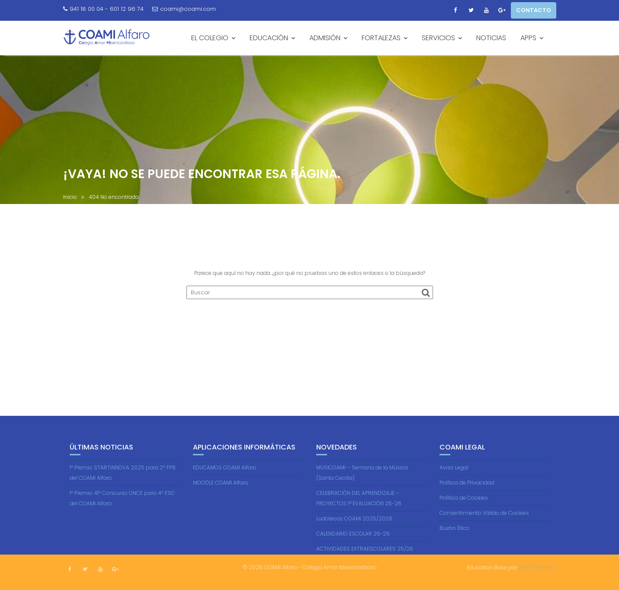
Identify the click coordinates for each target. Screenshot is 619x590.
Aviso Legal (453, 472)
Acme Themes (537, 567)
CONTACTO (533, 10)
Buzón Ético (454, 533)
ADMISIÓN (324, 38)
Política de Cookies (463, 503)
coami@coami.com (184, 9)
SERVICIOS (438, 38)
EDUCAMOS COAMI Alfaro (225, 472)
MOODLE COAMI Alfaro (220, 487)
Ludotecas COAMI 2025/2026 (354, 523)
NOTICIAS (491, 38)
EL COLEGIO (209, 38)
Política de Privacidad (466, 487)
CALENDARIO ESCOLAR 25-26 (353, 538)
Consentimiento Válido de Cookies (484, 518)
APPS (528, 38)
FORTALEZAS (381, 38)
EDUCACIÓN (269, 38)
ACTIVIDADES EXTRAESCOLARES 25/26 (364, 554)
